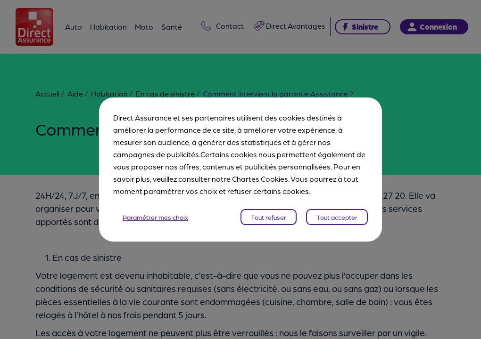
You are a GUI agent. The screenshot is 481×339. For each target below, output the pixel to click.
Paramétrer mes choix (155, 217)
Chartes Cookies (260, 178)
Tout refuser (268, 217)
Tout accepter (336, 217)
